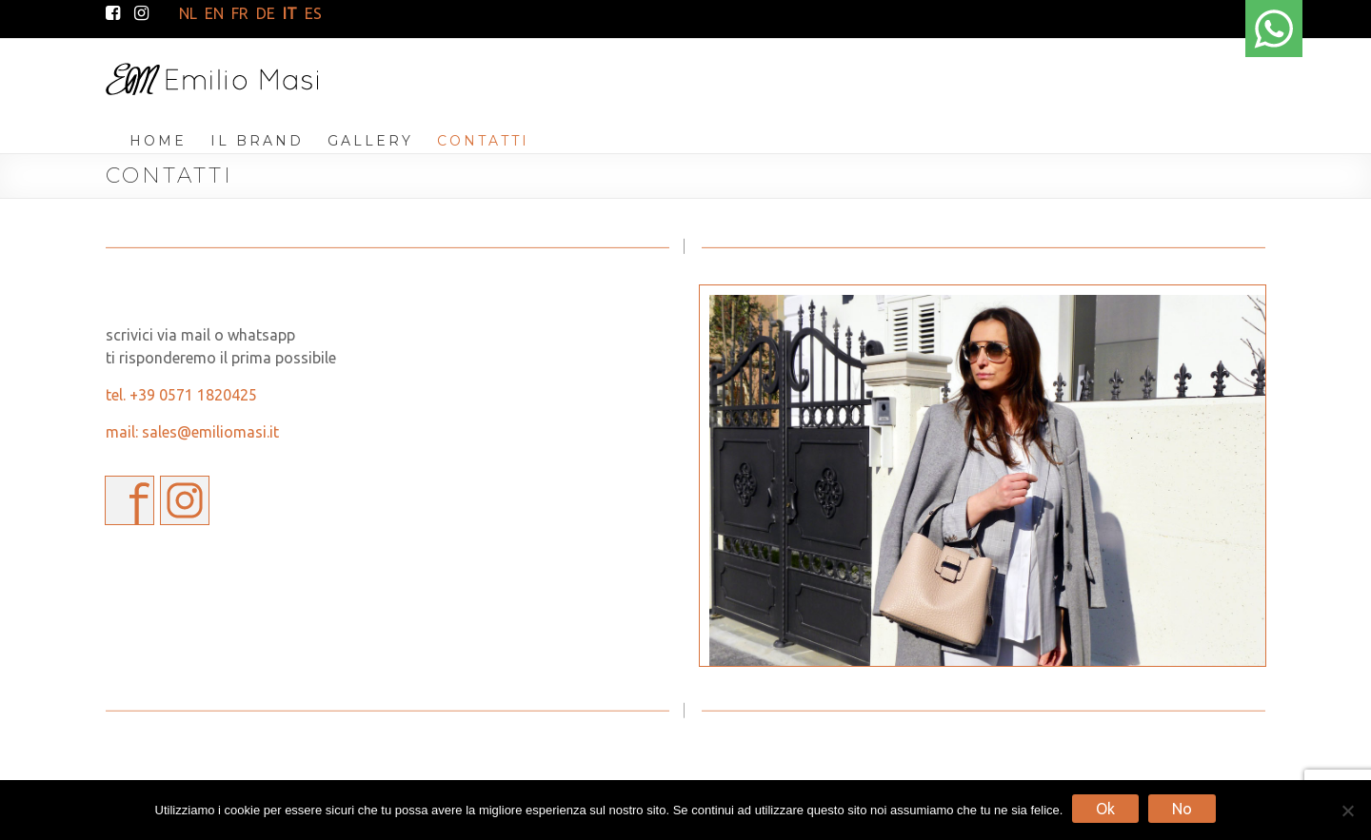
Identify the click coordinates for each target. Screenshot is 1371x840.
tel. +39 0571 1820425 (181, 394)
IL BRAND (257, 140)
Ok (1105, 808)
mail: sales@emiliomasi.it (192, 431)
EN (214, 13)
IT (290, 13)
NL (188, 13)
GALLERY (370, 140)
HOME (158, 140)
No (1182, 808)
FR (239, 13)
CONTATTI (483, 140)
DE (265, 13)
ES (313, 13)
